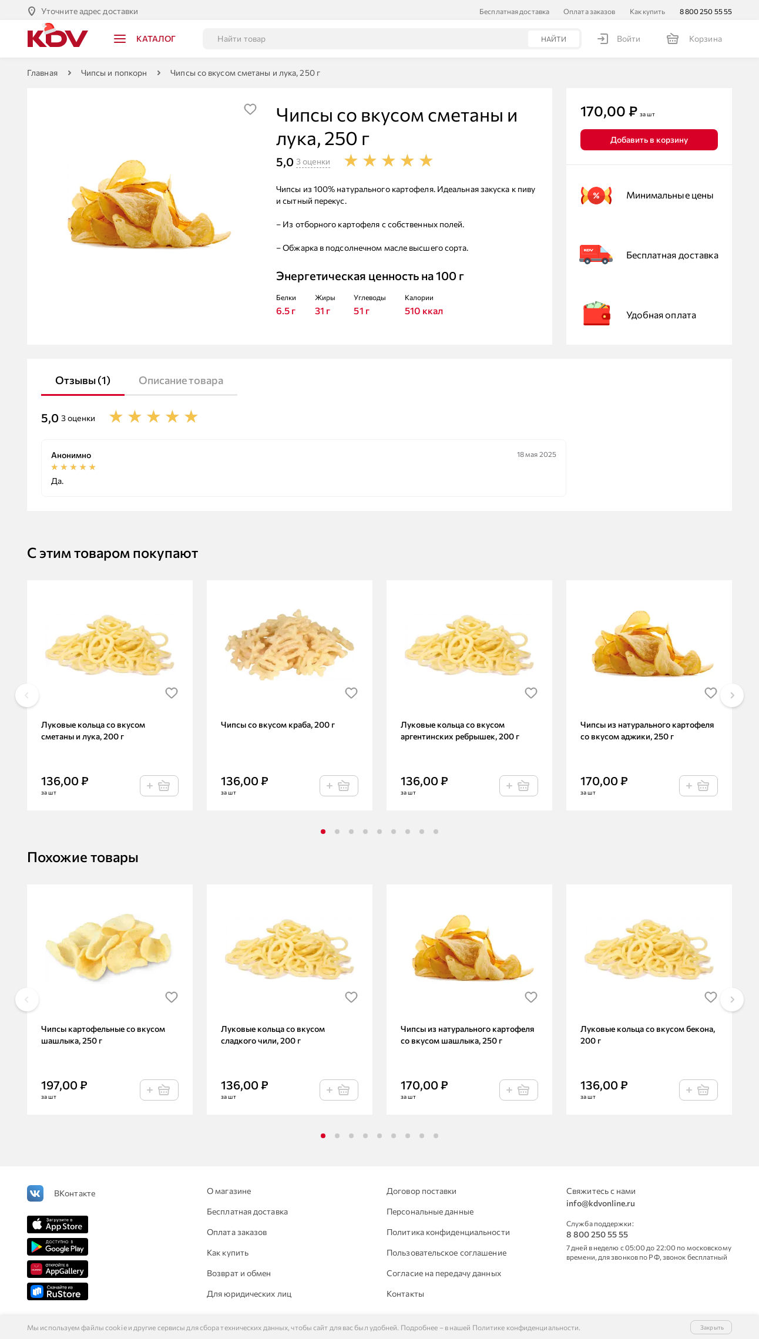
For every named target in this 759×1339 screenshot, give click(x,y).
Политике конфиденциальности (525, 1327)
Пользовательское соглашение (446, 1250)
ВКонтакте (74, 1191)
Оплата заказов (589, 9)
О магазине (229, 1188)
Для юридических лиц (249, 1291)
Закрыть (712, 1327)
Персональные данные (430, 1209)
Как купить (648, 9)
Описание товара (181, 377)
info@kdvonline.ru (600, 1201)
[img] (250, 107)
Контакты (405, 1291)
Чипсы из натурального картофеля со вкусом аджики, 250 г (647, 728)
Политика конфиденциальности (448, 1229)
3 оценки (313, 159)
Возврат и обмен (239, 1271)
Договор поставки (422, 1188)
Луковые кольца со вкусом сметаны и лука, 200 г (93, 728)
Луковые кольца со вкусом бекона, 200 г (647, 1032)
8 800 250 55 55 (706, 9)
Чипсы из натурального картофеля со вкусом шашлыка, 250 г (467, 1032)
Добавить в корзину (649, 137)
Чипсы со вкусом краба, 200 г (278, 722)
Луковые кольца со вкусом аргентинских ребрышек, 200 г (460, 728)
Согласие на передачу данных (444, 1271)
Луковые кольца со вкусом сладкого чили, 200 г (273, 1032)
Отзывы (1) (82, 377)
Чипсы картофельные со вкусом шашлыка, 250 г (103, 1032)
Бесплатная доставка (514, 9)
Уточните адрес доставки (89, 9)
